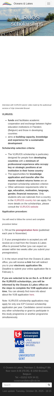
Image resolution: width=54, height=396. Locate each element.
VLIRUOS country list (25, 200)
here (31, 294)
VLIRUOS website (29, 207)
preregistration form (27, 230)
